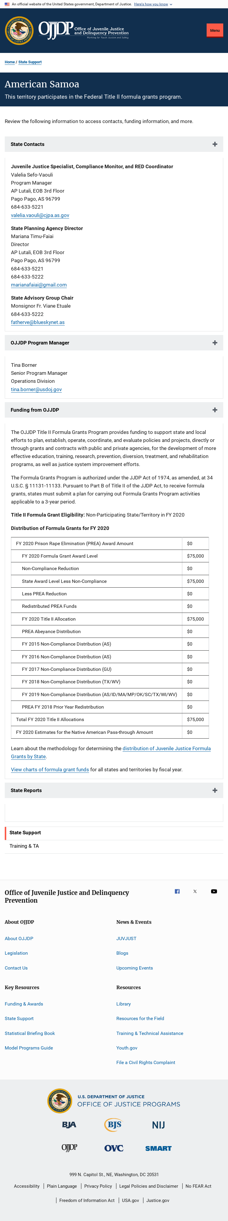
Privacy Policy (98, 1186)
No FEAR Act (198, 1186)
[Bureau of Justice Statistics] (114, 1133)
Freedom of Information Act (87, 1200)
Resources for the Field (140, 1018)
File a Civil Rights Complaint (145, 1062)
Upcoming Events (134, 967)
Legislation (16, 953)
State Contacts (28, 144)
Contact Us (16, 967)
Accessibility (26, 1186)
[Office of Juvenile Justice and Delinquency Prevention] (69, 1153)
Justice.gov (157, 1200)
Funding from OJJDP (35, 410)
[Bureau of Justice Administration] (69, 1129)
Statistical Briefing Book (30, 1033)
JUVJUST (126, 938)
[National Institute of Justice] (158, 1129)
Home (10, 62)
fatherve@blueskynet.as (38, 322)
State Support (30, 62)
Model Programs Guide (29, 1048)
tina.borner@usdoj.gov (36, 389)
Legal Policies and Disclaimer (148, 1186)
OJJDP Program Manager (40, 343)
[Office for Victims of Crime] (114, 1152)
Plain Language (62, 1186)
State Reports (26, 790)
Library (123, 1004)
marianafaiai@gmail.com (39, 285)
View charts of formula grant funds (50, 769)
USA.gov (130, 1200)
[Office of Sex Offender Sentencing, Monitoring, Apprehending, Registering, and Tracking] (158, 1152)
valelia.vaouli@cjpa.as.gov (40, 215)
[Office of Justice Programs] (19, 30)
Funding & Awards (24, 1004)
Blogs (122, 953)
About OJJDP (19, 938)
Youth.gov (126, 1048)
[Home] (84, 30)
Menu (215, 30)
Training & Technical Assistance (149, 1033)
